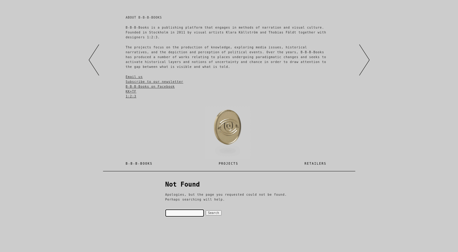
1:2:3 (131, 96)
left (94, 59)
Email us (134, 77)
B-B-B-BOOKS (139, 163)
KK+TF (131, 91)
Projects (228, 163)
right (364, 59)
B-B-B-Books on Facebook (150, 86)
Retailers (315, 163)
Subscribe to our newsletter (155, 81)
